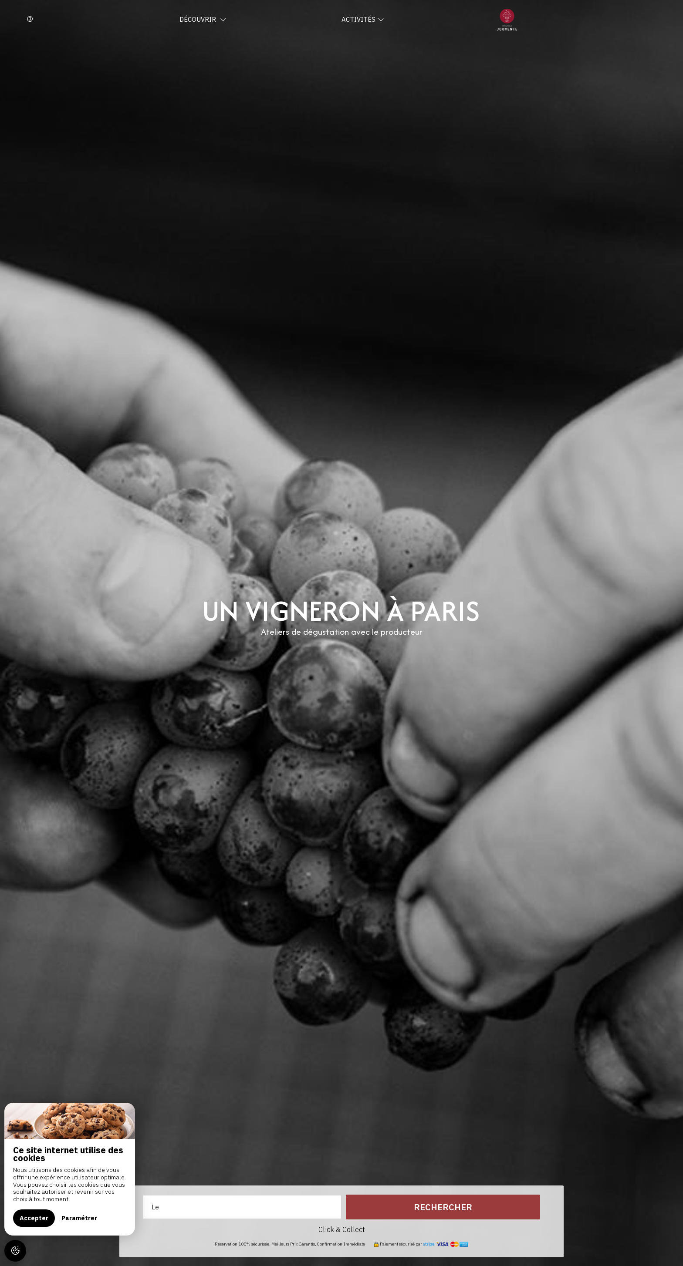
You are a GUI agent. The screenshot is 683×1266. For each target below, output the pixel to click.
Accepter (34, 1218)
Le (155, 1207)
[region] (69, 1169)
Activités (363, 19)
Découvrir (203, 19)
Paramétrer (79, 1218)
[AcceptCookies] (15, 1251)
